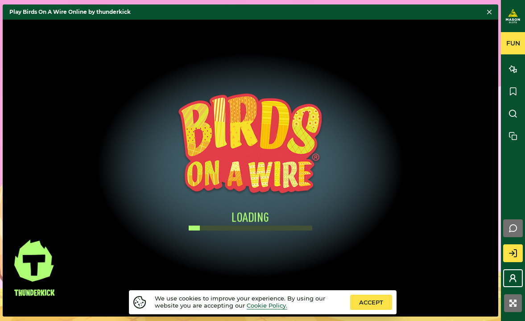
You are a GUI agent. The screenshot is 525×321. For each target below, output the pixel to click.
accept (371, 302)
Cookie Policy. (267, 305)
